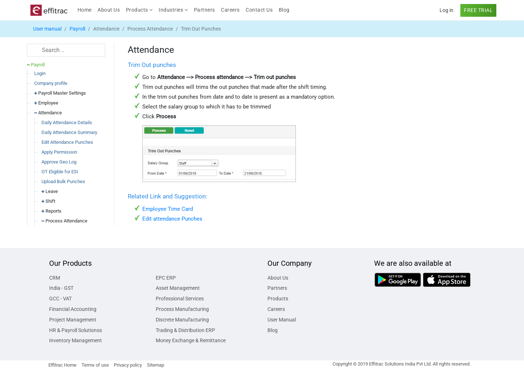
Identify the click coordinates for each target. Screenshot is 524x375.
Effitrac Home (62, 365)
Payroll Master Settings (60, 93)
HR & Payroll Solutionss (75, 330)
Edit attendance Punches (172, 219)
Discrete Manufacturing (182, 320)
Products (139, 10)
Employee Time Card (167, 209)
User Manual (281, 320)
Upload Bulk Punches (63, 181)
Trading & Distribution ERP (185, 330)
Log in (446, 10)
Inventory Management (75, 340)
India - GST (61, 288)
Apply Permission (59, 152)
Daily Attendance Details (66, 122)
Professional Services (180, 298)
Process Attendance (64, 221)
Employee (46, 103)
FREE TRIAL (478, 10)
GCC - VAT (60, 298)
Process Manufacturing (182, 309)
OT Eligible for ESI (59, 171)
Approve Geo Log (58, 162)
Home (86, 9)
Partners (204, 10)
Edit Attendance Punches (67, 142)
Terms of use (95, 365)
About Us (109, 10)
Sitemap (155, 365)
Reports (51, 211)
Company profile (50, 83)
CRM (54, 278)
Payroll (77, 29)
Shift (48, 201)
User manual (47, 29)
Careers (230, 10)
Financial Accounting (72, 309)
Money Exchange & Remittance (191, 340)
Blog (284, 10)
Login (39, 73)
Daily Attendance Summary (69, 132)
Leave (49, 191)
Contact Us (259, 10)
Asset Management (178, 288)
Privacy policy (128, 365)
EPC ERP (166, 278)
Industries (173, 10)
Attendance (48, 112)
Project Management (72, 320)
